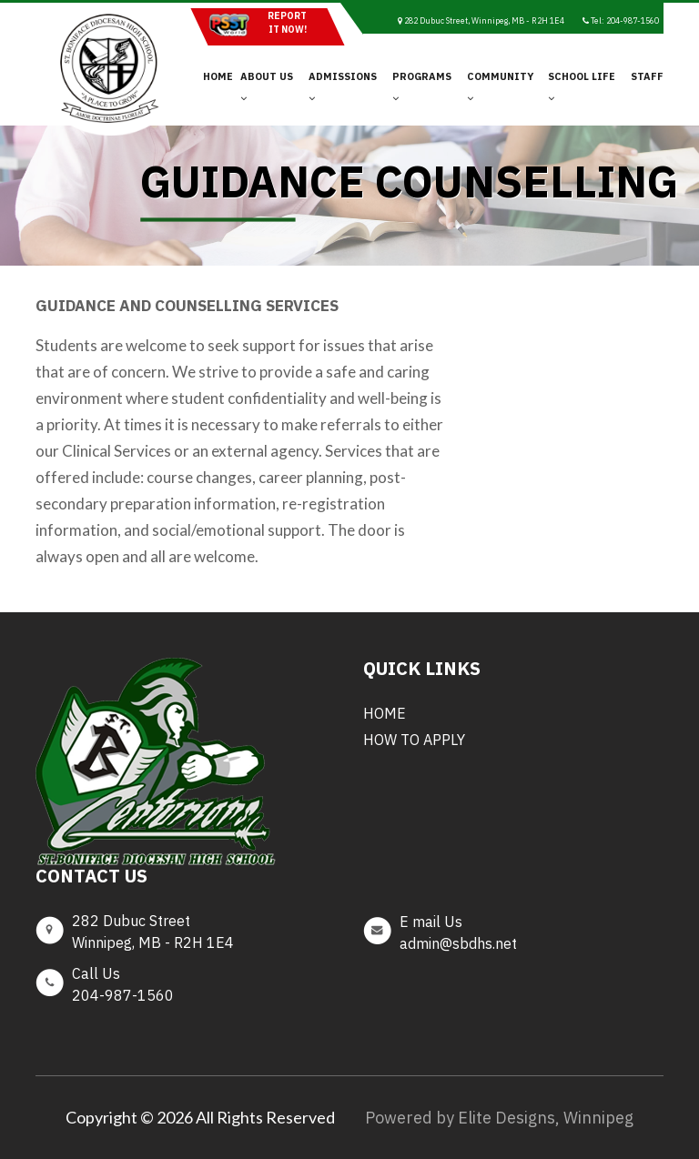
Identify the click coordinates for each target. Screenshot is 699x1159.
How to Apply (414, 740)
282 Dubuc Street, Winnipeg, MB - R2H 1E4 (481, 20)
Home (218, 76)
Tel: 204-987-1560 (620, 20)
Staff (647, 76)
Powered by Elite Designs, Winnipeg (499, 1117)
